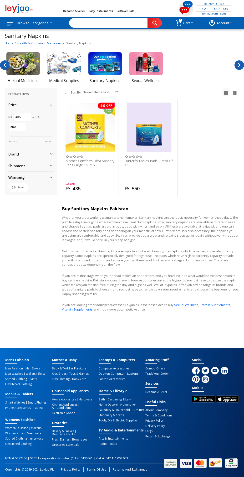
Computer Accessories (114, 368)
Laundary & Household (114, 410)
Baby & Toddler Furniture (69, 368)
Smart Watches (15, 402)
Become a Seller (74, 11)
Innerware (36, 438)
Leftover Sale (125, 11)
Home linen (128, 404)
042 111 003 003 (213, 8)
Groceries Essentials (65, 444)
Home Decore (108, 404)
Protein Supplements (215, 305)
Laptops (132, 373)
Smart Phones (37, 402)
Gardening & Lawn (119, 399)
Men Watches (14, 373)
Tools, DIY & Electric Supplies (118, 420)
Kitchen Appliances (64, 404)
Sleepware (34, 433)
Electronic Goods (63, 413)
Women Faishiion (16, 428)
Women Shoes (15, 433)
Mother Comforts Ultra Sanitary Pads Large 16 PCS (90, 163)
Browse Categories (33, 23)
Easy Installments (101, 11)
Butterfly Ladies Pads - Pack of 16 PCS (149, 163)
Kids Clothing (61, 379)
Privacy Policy (154, 420)
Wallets (31, 373)
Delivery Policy (155, 426)
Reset (18, 187)
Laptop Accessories (112, 379)
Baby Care (79, 379)
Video (113, 443)
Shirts (41, 373)
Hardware (85, 399)
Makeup (36, 428)
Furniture (138, 410)
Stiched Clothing (16, 379)
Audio (103, 443)
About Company (156, 410)
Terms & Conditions (158, 415)
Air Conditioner (62, 407)
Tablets (38, 407)
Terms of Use (97, 469)
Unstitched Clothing (18, 384)
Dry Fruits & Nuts (63, 434)
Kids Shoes (59, 373)
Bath (102, 399)
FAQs (148, 431)
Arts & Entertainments (113, 438)
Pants (33, 379)
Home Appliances (64, 399)
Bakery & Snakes (63, 431)
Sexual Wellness (186, 305)
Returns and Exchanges (130, 469)
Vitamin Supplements (77, 309)
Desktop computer (112, 373)
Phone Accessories (18, 407)
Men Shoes (32, 368)
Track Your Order (157, 373)
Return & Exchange (157, 436)
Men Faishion (14, 368)
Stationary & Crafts (111, 415)
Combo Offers (155, 368)
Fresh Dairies (61, 439)
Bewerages (79, 439)
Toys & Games (79, 373)
